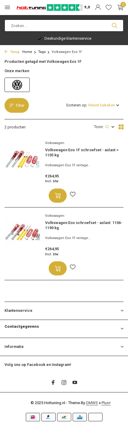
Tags (44, 52)
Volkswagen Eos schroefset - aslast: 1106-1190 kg (83, 225)
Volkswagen (54, 143)
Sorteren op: (76, 105)
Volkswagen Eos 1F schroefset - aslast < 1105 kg (81, 152)
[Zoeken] (64, 26)
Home (29, 52)
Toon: (99, 126)
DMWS (92, 403)
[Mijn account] (98, 7)
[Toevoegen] (58, 196)
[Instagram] (64, 383)
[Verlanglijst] (108, 7)
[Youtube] (74, 383)
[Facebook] (53, 383)
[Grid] (121, 126)
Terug (12, 52)
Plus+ (106, 403)
